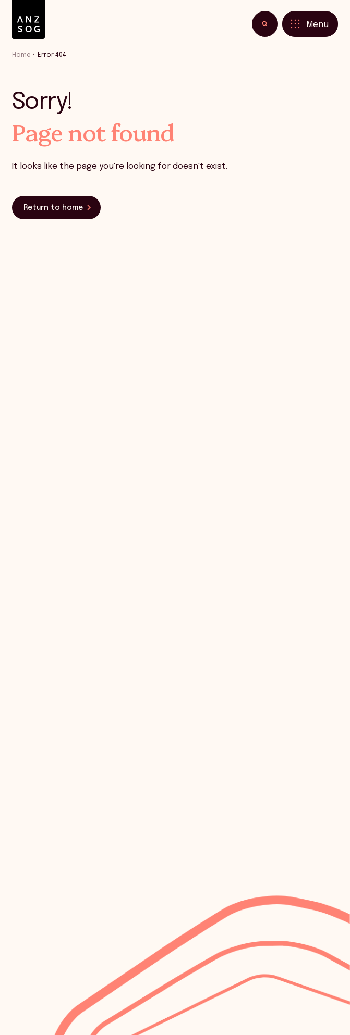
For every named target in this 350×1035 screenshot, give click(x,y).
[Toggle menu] (310, 24)
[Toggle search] (265, 24)
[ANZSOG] (28, 19)
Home (21, 55)
